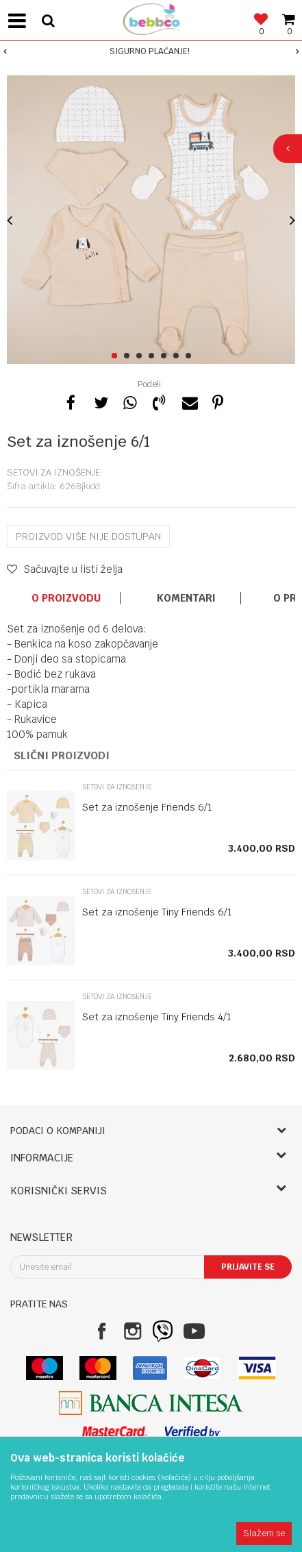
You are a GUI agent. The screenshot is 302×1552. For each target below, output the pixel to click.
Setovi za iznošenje (53, 472)
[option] (151, 51)
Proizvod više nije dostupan (88, 536)
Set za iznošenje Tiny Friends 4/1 (156, 1017)
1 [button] (116, 356)
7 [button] (190, 356)
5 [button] (166, 356)
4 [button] (153, 356)
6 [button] (178, 356)
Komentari (186, 598)
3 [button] (141, 356)
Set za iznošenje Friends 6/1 (147, 807)
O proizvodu (66, 598)
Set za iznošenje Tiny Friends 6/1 (157, 912)
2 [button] (129, 356)
